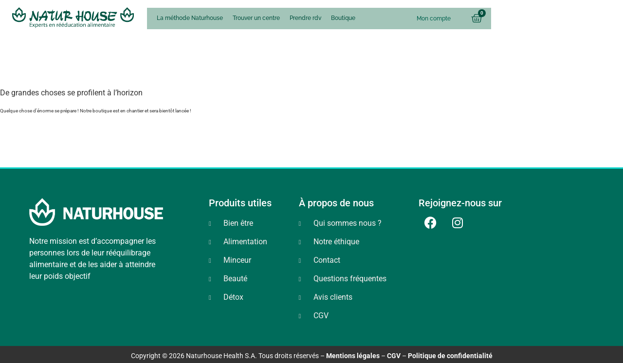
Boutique (343, 18)
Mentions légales (353, 356)
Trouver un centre (256, 18)
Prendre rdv (305, 18)
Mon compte (434, 18)
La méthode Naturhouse (190, 18)
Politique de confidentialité (450, 356)
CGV (394, 356)
